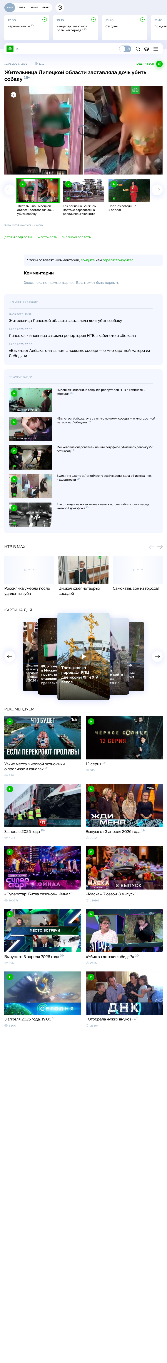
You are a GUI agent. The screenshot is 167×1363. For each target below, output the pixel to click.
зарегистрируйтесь (119, 260)
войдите (88, 260)
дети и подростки (18, 237)
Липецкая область (76, 237)
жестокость (47, 237)
